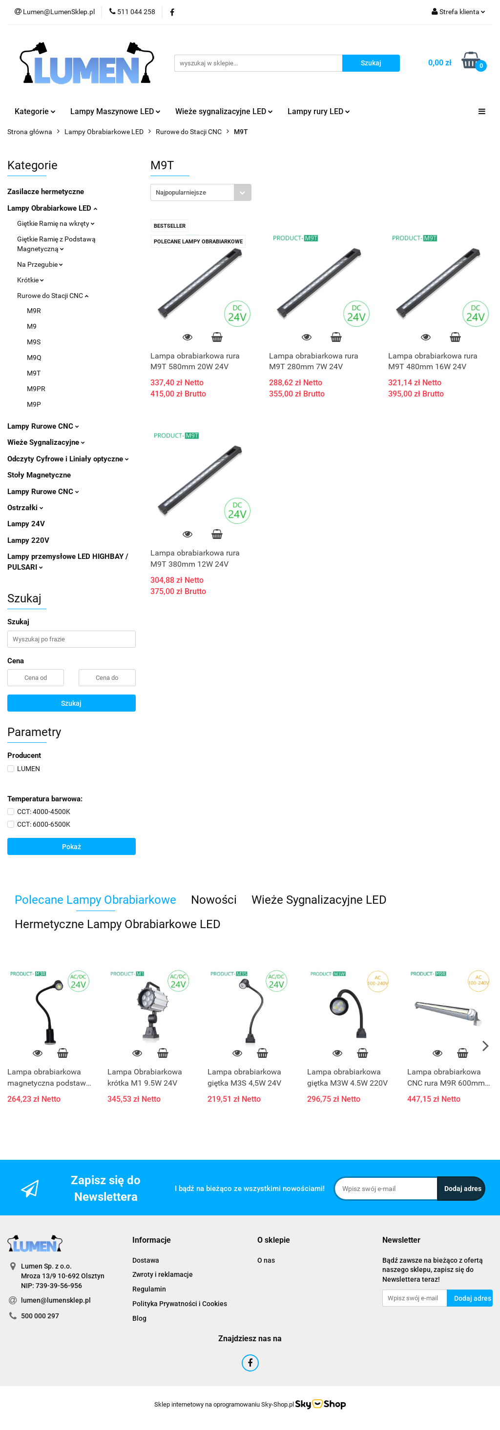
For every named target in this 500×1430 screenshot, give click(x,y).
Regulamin (149, 1289)
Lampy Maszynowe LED (115, 111)
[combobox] (200, 192)
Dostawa (145, 1260)
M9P (34, 404)
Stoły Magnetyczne (39, 475)
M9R (34, 311)
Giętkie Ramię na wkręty (56, 223)
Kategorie (35, 111)
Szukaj (71, 703)
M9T (34, 373)
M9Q (34, 357)
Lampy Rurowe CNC (43, 426)
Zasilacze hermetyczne (45, 191)
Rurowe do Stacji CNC (52, 295)
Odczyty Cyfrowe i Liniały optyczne (68, 459)
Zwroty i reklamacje (162, 1274)
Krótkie (30, 280)
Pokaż (71, 847)
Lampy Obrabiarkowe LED (52, 208)
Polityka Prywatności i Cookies (179, 1304)
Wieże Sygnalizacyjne (46, 442)
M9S (34, 342)
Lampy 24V (26, 523)
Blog (139, 1318)
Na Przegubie (40, 264)
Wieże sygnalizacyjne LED (224, 111)
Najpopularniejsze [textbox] (181, 192)
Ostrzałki (25, 507)
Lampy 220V (28, 540)
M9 (32, 326)
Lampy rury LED (319, 111)
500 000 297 (40, 1316)
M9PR (36, 389)
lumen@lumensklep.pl (56, 1300)
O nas (266, 1260)
